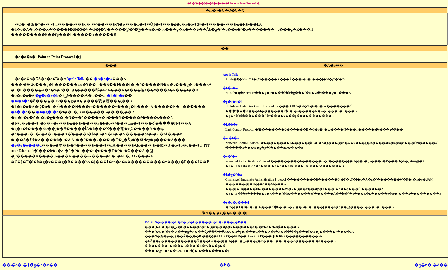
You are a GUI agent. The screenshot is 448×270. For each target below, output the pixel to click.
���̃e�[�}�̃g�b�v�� (30, 265)
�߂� (225, 265)
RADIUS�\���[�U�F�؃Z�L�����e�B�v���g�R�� (195, 222)
